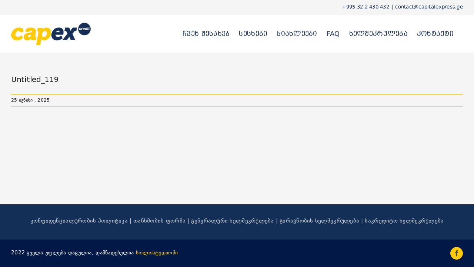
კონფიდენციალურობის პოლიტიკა (79, 221)
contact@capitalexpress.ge (429, 7)
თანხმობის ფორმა (159, 221)
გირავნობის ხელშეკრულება (319, 221)
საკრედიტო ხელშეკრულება (404, 221)
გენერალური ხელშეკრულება (232, 221)
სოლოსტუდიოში (157, 253)
